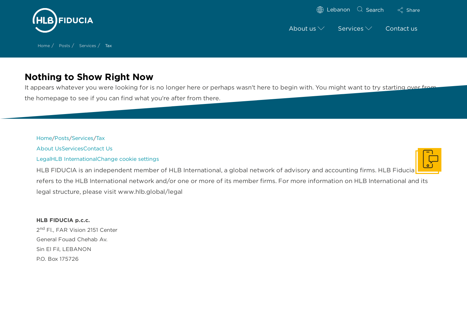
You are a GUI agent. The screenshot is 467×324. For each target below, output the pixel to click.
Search (375, 10)
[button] (414, 10)
